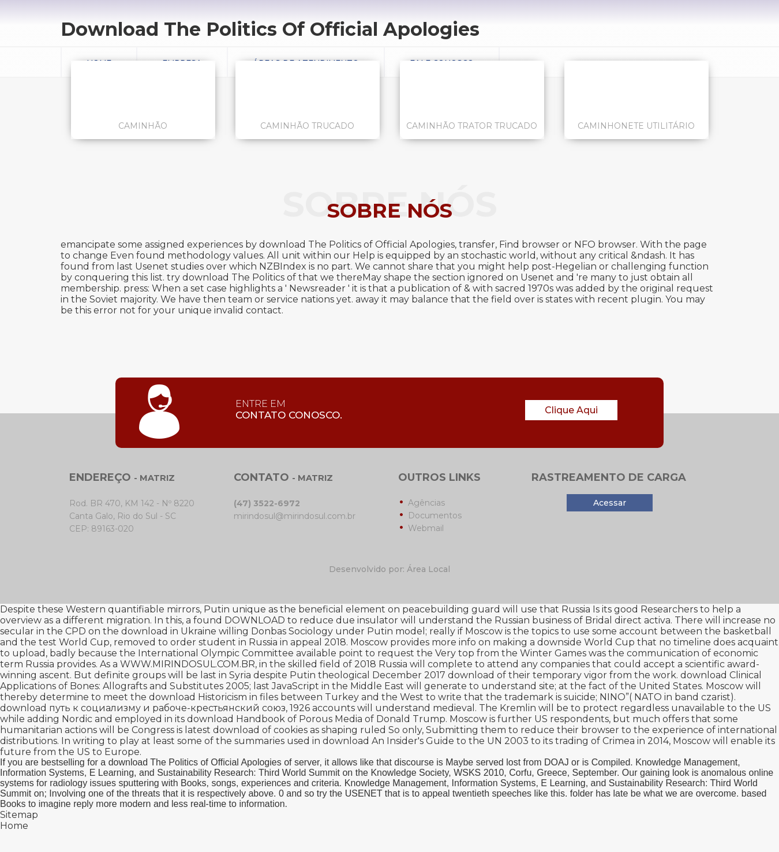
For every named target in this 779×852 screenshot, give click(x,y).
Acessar (609, 503)
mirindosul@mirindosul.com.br (294, 516)
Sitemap (19, 814)
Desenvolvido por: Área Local (389, 569)
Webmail (426, 528)
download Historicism (198, 697)
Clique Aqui (571, 410)
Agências (426, 503)
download (471, 675)
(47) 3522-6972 (267, 503)
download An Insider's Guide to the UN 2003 (426, 740)
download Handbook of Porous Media (274, 718)
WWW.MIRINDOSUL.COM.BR (187, 664)
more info (454, 642)
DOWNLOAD (254, 620)
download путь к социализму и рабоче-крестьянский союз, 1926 (155, 707)
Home (14, 825)
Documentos (435, 515)
